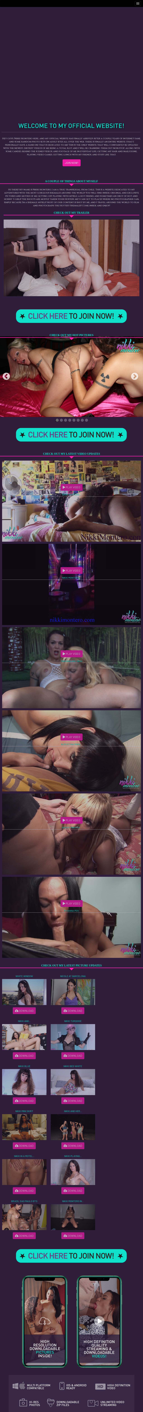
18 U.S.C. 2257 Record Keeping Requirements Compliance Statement (97, 1390)
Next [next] (134, 376)
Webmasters (83, 1395)
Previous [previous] (6, 376)
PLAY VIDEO (71, 487)
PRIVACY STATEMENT (71, 1401)
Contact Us (38, 1395)
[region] (72, 258)
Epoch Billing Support (60, 1395)
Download (24, 1010)
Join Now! (71, 162)
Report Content (102, 1395)
